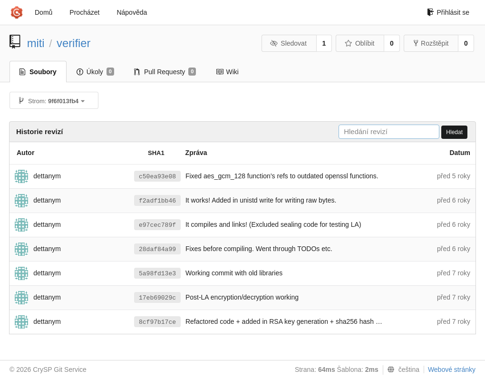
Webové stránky (451, 369)
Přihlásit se (448, 12)
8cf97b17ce (157, 322)
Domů (43, 12)
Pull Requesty (165, 72)
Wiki (227, 72)
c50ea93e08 (157, 176)
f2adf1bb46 (157, 200)
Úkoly (95, 72)
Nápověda (131, 12)
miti (36, 43)
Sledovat (288, 43)
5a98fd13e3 (157, 273)
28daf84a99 (157, 249)
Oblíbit (359, 43)
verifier (73, 43)
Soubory (38, 72)
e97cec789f (157, 225)
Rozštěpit (431, 43)
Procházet (84, 12)
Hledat (454, 132)
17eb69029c (157, 297)
